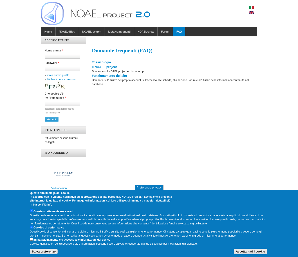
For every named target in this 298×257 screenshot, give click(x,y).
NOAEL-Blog (67, 31)
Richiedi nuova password (62, 79)
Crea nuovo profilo (58, 75)
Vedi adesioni (59, 188)
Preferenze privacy (149, 189)
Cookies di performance (49, 229)
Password (52, 62)
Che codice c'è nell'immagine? (55, 95)
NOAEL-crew (146, 31)
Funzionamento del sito (109, 76)
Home (48, 31)
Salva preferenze (44, 253)
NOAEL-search (91, 31)
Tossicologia (101, 62)
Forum (165, 31)
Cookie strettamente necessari (53, 213)
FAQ (179, 31)
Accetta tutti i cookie (250, 253)
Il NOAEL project (104, 67)
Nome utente (54, 50)
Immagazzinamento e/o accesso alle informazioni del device (72, 241)
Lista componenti (119, 31)
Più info (47, 206)
